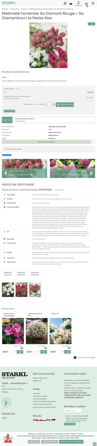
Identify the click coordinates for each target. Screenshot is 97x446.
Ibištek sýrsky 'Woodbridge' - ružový (9, 315)
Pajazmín (55, 314)
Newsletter (36, 393)
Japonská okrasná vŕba (35, 315)
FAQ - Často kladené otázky (73, 390)
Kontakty (5, 392)
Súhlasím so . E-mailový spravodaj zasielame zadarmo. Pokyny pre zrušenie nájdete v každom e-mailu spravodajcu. (77, 418)
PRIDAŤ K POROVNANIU (14, 149)
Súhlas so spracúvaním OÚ (42, 404)
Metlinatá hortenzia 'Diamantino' (9, 274)
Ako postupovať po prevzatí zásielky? (77, 380)
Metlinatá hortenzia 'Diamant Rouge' (21, 274)
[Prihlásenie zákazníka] (78, 4)
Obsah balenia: (18, 346)
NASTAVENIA (34, 441)
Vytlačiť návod (59, 190)
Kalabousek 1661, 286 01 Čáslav (12, 389)
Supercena (92, 24)
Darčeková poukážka (40, 396)
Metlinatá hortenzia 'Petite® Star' (35, 274)
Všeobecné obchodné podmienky (44, 401)
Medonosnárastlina (5, 320)
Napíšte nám (37, 381)
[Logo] (9, 3)
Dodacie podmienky (40, 399)
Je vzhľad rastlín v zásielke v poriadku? (77, 388)
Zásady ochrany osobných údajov (44, 407)
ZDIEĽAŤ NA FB (7, 155)
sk (70, 3)
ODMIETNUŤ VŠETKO (49, 441)
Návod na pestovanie (47, 142)
